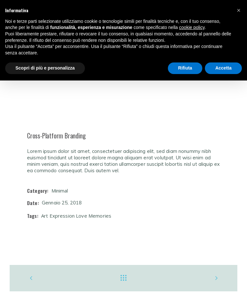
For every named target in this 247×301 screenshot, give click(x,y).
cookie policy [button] (192, 27)
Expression (62, 215)
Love (81, 215)
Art (44, 215)
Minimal (59, 190)
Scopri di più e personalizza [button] (45, 68)
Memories (99, 215)
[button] (238, 10)
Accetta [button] (223, 68)
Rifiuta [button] (185, 68)
